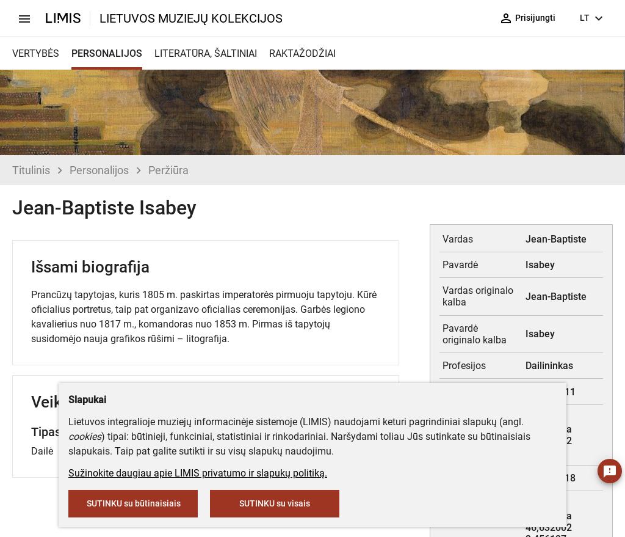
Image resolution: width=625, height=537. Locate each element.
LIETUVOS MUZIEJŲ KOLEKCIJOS (191, 18)
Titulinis (31, 170)
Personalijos (99, 170)
